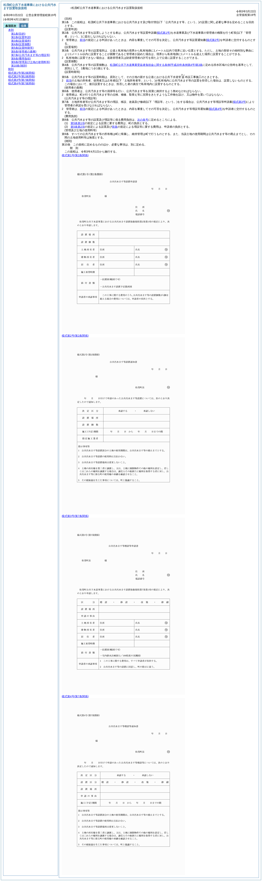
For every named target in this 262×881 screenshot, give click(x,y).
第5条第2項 (78, 126)
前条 (115, 126)
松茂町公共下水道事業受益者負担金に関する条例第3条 (156, 64)
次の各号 (142, 119)
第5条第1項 (78, 123)
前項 (82, 40)
